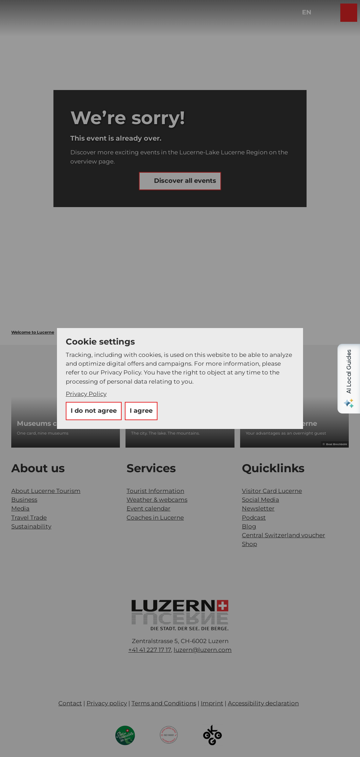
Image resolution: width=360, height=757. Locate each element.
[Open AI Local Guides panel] (349, 378)
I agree (141, 411)
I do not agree (94, 411)
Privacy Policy (86, 393)
